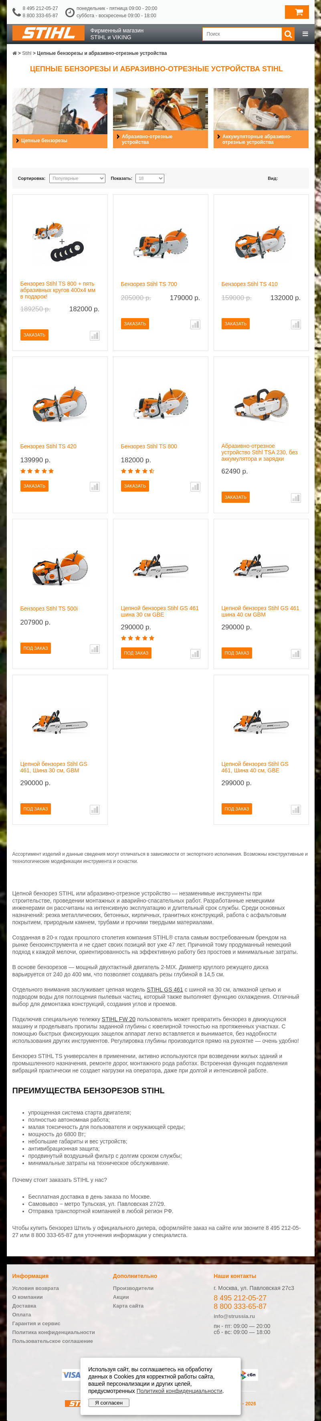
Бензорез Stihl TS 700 (149, 284)
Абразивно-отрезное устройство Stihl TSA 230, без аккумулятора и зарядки (260, 452)
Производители (133, 1288)
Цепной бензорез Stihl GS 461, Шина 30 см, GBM (53, 767)
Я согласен (109, 1403)
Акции (121, 1297)
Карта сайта (128, 1306)
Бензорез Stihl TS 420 (48, 446)
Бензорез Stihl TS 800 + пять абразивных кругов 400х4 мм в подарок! (58, 290)
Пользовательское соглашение (52, 1341)
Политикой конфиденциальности (179, 1391)
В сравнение (95, 336)
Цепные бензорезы (44, 140)
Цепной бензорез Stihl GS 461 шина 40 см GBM (261, 611)
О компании (27, 1297)
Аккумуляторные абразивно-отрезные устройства (256, 139)
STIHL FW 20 (118, 1019)
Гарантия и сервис (36, 1323)
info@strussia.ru (234, 1316)
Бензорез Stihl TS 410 (250, 284)
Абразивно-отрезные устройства (147, 139)
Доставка (24, 1306)
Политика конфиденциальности (53, 1332)
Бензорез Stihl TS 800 (149, 446)
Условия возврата (35, 1288)
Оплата (21, 1315)
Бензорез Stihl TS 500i (49, 608)
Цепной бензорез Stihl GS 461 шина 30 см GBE (160, 611)
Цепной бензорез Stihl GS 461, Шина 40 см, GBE (255, 767)
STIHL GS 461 (165, 989)
